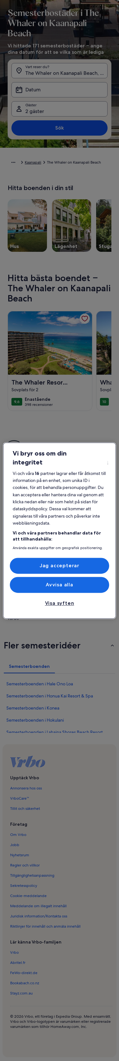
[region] (59, 530)
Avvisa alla (59, 585)
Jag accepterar (59, 565)
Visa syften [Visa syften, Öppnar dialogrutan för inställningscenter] (59, 603)
